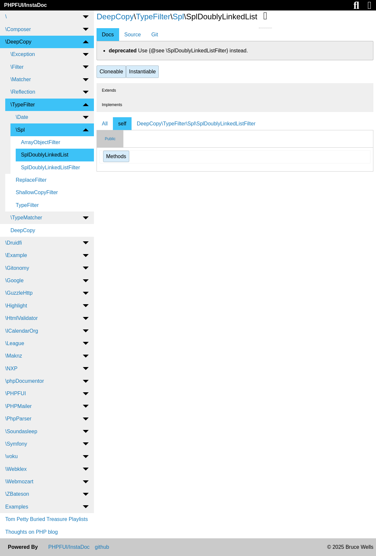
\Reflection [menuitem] (22, 92)
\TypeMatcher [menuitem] (26, 217)
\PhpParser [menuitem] (18, 418)
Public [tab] (110, 139)
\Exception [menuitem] (22, 54)
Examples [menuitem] (16, 507)
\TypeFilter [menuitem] (22, 104)
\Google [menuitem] (14, 280)
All (105, 123)
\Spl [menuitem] (20, 130)
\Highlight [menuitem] (16, 305)
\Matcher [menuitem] (20, 79)
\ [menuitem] (6, 16)
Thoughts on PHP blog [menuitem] (31, 532)
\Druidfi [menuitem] (13, 243)
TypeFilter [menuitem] (27, 205)
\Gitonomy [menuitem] (17, 268)
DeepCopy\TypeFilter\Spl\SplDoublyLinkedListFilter (196, 123)
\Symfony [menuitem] (16, 444)
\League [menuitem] (14, 343)
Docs (108, 34)
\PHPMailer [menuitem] (18, 406)
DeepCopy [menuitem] (22, 230)
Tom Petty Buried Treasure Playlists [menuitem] (46, 519)
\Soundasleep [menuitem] (21, 431)
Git (154, 34)
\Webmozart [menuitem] (19, 481)
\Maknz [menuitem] (13, 356)
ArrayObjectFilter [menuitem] (40, 142)
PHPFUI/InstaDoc (25, 5)
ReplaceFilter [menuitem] (31, 180)
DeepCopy (115, 16)
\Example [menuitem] (16, 255)
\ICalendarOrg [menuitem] (21, 331)
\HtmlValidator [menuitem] (21, 318)
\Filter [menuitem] (17, 67)
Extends (109, 90)
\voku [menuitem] (11, 456)
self (122, 123)
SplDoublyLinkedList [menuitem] (44, 155)
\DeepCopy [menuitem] (18, 42)
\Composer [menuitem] (18, 29)
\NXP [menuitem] (11, 368)
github (102, 547)
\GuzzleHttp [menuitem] (19, 293)
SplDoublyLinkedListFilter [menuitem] (50, 167)
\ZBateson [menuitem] (17, 494)
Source (132, 34)
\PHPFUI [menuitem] (15, 393)
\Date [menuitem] (22, 117)
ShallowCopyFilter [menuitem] (37, 192)
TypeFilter (153, 16)
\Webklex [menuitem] (16, 469)
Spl (178, 16)
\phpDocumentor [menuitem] (24, 381)
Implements (112, 104)
